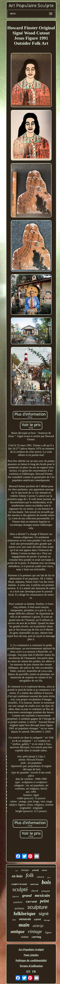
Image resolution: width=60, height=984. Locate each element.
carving (36, 936)
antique (17, 931)
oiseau (44, 870)
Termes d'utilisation (31, 965)
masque (25, 870)
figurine (15, 896)
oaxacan (25, 919)
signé (44, 913)
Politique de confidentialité (31, 960)
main (24, 925)
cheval (34, 890)
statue (25, 936)
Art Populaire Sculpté (31, 949)
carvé (37, 919)
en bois (17, 876)
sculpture (37, 907)
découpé (47, 920)
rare (16, 871)
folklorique (25, 913)
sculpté (20, 889)
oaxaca (40, 876)
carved (31, 902)
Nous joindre (31, 954)
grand (27, 895)
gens (48, 877)
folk (30, 875)
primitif (35, 870)
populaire (18, 902)
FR (34, 971)
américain (34, 884)
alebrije (38, 926)
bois (46, 882)
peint (44, 901)
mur (14, 920)
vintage (35, 931)
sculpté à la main (19, 884)
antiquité (45, 891)
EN (28, 971)
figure (48, 932)
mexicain (42, 895)
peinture (19, 908)
